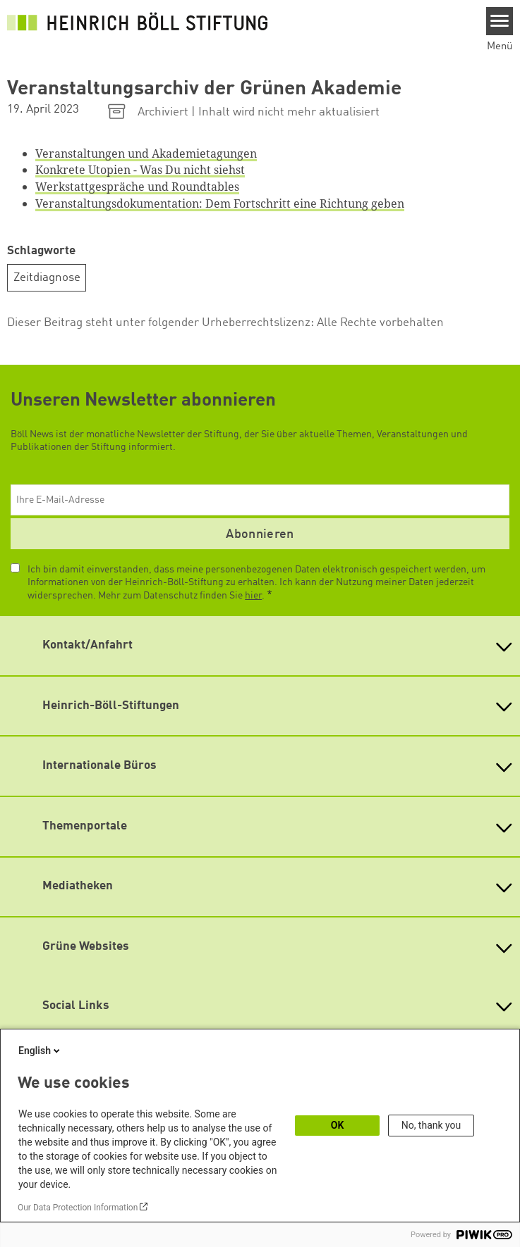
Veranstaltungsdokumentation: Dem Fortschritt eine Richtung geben (219, 203)
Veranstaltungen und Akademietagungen (146, 153)
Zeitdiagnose (46, 278)
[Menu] (500, 21)
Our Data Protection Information (78, 1207)
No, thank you (431, 1125)
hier (253, 596)
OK (337, 1125)
